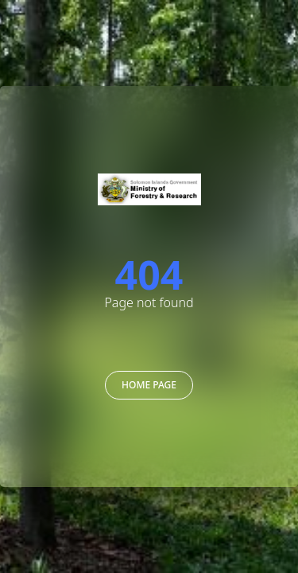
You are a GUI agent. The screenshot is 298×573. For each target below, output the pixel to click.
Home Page (149, 385)
